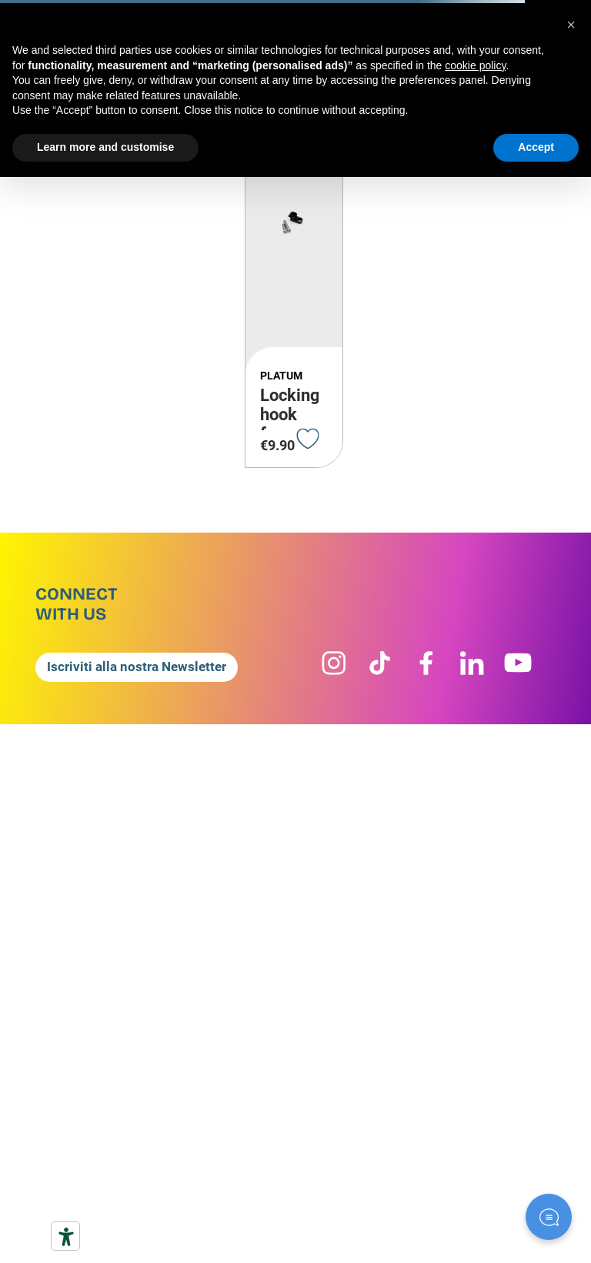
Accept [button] (536, 147)
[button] (165, 667)
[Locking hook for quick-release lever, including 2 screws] (293, 281)
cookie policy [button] (475, 65)
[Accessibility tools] (65, 1236)
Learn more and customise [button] (105, 147)
